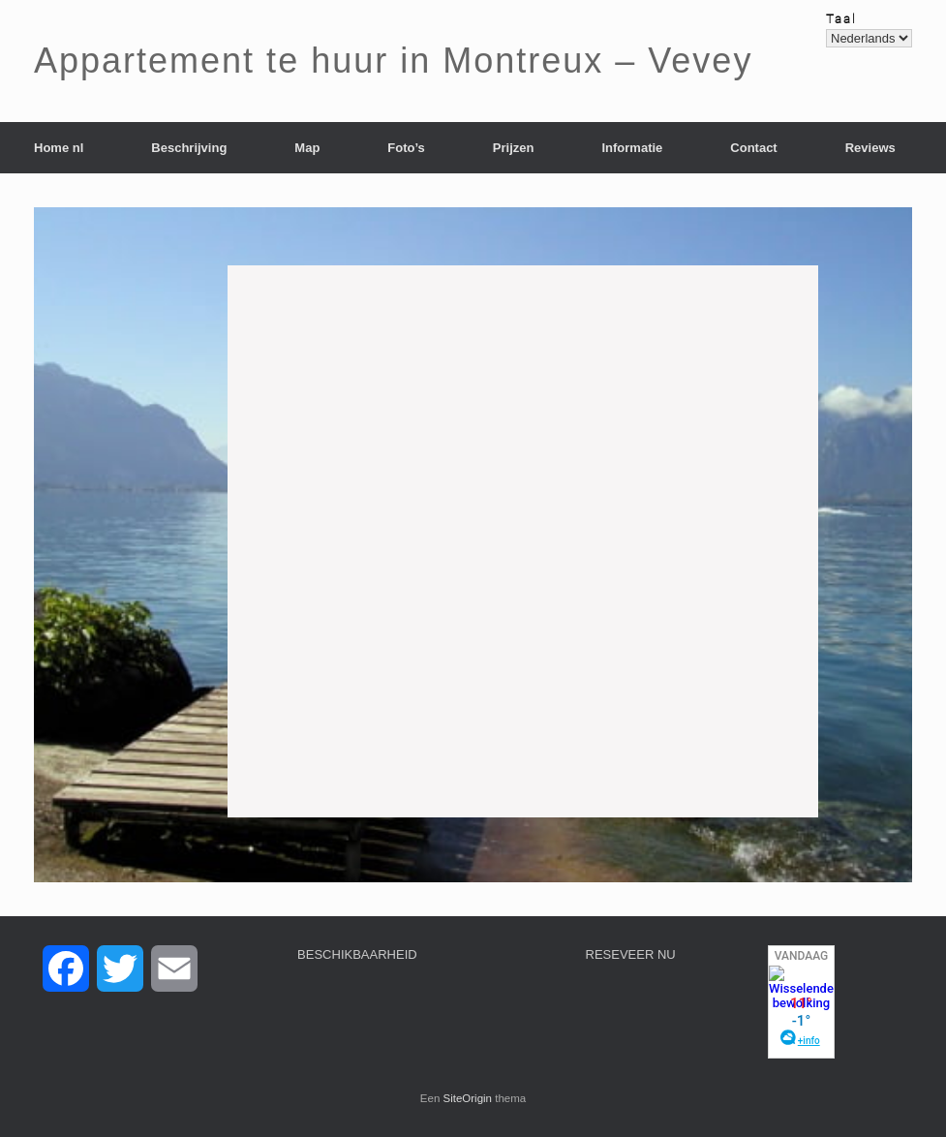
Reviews (870, 147)
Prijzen (513, 147)
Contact (753, 147)
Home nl (58, 147)
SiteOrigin (468, 1098)
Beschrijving (189, 147)
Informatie (631, 147)
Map (307, 147)
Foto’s (406, 147)
